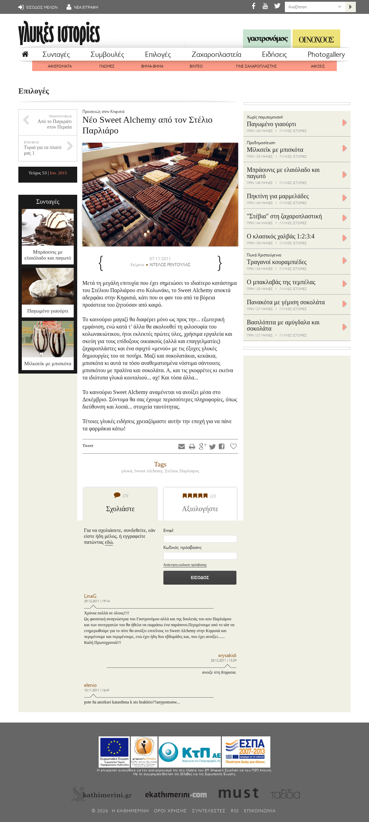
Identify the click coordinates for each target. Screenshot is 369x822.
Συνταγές (56, 54)
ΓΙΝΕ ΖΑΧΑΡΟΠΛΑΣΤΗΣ (256, 66)
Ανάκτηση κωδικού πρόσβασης (185, 565)
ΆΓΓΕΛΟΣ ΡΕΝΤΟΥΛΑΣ (170, 264)
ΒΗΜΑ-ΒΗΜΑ (152, 66)
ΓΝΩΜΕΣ (107, 66)
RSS (235, 810)
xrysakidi (227, 655)
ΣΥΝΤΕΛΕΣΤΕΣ (209, 810)
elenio (90, 685)
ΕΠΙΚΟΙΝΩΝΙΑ (260, 810)
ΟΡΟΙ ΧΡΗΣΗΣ (170, 810)
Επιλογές (158, 54)
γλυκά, (127, 470)
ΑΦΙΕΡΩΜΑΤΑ (60, 66)
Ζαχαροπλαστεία (216, 54)
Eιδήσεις (274, 54)
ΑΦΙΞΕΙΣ (318, 66)
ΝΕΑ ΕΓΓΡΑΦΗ (81, 7)
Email (168, 530)
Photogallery (326, 54)
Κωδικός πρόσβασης (182, 547)
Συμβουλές (107, 54)
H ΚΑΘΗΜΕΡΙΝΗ (130, 810)
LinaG (90, 596)
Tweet (87, 445)
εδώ (109, 542)
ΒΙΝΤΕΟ (196, 66)
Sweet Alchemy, (149, 470)
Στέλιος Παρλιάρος (182, 470)
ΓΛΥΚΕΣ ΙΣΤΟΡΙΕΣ (293, 131)
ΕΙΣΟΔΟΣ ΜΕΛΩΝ (37, 7)
